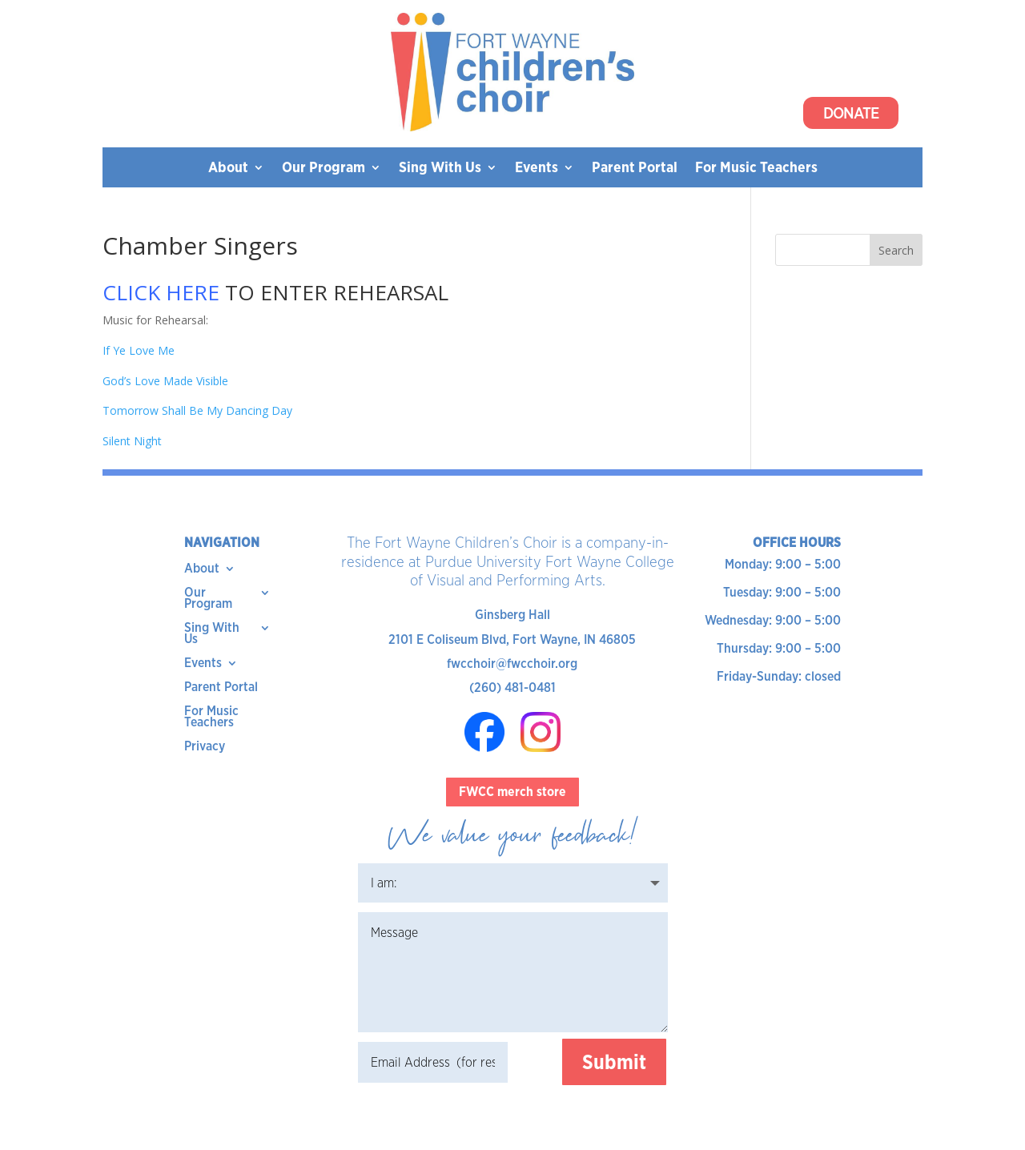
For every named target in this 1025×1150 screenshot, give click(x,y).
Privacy (204, 747)
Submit (614, 1062)
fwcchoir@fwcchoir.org (512, 663)
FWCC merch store (512, 791)
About (228, 168)
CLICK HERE (160, 292)
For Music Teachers (756, 168)
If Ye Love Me (138, 350)
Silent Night (132, 440)
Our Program (323, 168)
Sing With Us (440, 168)
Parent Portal (634, 168)
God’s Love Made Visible (165, 380)
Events (536, 168)
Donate (850, 113)
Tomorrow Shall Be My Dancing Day (197, 410)
